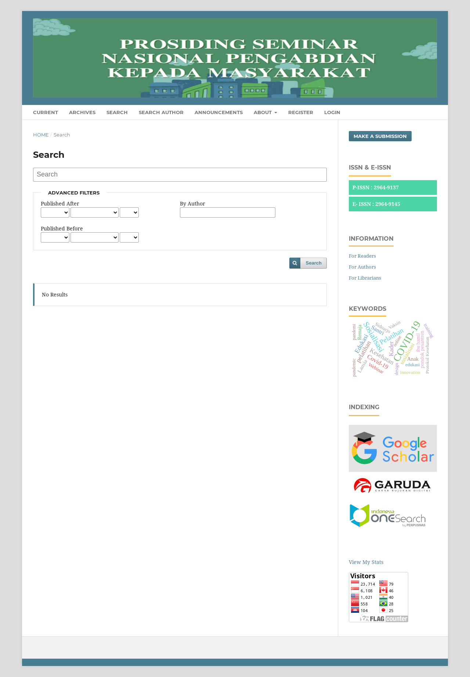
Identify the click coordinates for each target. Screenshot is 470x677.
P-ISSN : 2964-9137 (375, 187)
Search (117, 112)
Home (41, 135)
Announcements (219, 112)
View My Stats (366, 561)
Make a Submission (380, 136)
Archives (82, 112)
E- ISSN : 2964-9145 (376, 203)
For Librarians (365, 277)
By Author (192, 203)
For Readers (362, 255)
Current (45, 112)
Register (300, 112)
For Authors (362, 266)
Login (332, 112)
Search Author (161, 112)
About (263, 112)
